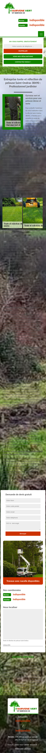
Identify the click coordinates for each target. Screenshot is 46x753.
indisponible (37, 20)
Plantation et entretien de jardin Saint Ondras (6, 681)
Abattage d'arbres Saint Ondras (8, 671)
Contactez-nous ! (23, 62)
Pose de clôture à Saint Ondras (23, 671)
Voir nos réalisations (23, 56)
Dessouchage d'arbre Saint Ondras (7, 691)
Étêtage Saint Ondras (21, 664)
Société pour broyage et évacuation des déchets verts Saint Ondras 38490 (36, 681)
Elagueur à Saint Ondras (22, 678)
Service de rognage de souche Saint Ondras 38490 (36, 667)
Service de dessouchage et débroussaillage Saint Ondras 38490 (22, 689)
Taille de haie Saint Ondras (7, 664)
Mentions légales (23, 749)
